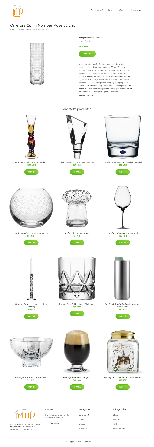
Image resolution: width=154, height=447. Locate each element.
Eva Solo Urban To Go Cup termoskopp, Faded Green (123, 306)
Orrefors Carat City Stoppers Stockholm (77, 163)
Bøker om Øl (97, 10)
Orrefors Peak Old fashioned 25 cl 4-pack (77, 305)
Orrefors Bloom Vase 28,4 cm (77, 234)
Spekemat (136, 10)
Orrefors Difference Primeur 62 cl (123, 234)
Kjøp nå (87, 55)
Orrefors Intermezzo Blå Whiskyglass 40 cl (123, 163)
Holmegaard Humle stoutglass (77, 379)
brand (111, 10)
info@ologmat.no (52, 424)
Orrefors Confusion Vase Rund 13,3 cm (31, 234)
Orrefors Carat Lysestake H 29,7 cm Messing (31, 306)
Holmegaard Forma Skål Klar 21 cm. (31, 379)
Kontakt (116, 420)
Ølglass (122, 10)
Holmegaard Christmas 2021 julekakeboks (123, 379)
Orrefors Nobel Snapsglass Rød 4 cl (31, 163)
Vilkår (115, 425)
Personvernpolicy (120, 429)
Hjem (12, 31)
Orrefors (98, 39)
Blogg (115, 416)
